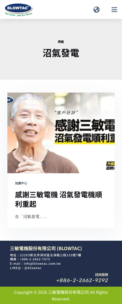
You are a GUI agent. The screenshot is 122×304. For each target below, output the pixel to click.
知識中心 (21, 183)
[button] (96, 9)
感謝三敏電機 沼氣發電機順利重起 (58, 199)
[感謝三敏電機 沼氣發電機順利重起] (61, 132)
